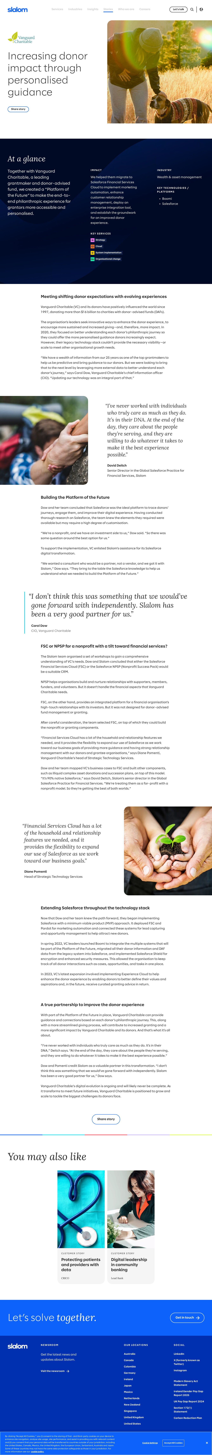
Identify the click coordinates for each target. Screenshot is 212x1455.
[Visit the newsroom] (55, 1371)
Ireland (128, 1379)
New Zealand (132, 1405)
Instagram (180, 1370)
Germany (130, 1373)
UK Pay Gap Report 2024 (189, 1401)
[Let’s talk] (178, 9)
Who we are (126, 9)
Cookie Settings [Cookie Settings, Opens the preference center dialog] (150, 1443)
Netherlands (131, 1398)
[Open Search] (192, 9)
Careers (144, 9)
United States (132, 1424)
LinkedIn (179, 1354)
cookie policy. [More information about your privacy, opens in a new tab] (37, 1452)
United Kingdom (134, 1417)
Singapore (130, 1411)
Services (57, 9)
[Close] (206, 1442)
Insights (92, 9)
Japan (128, 1386)
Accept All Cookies (173, 1443)
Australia (129, 1354)
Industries (75, 9)
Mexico (128, 1392)
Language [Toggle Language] (201, 9)
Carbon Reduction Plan (188, 1418)
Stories (108, 9)
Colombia (130, 1367)
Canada (129, 1360)
